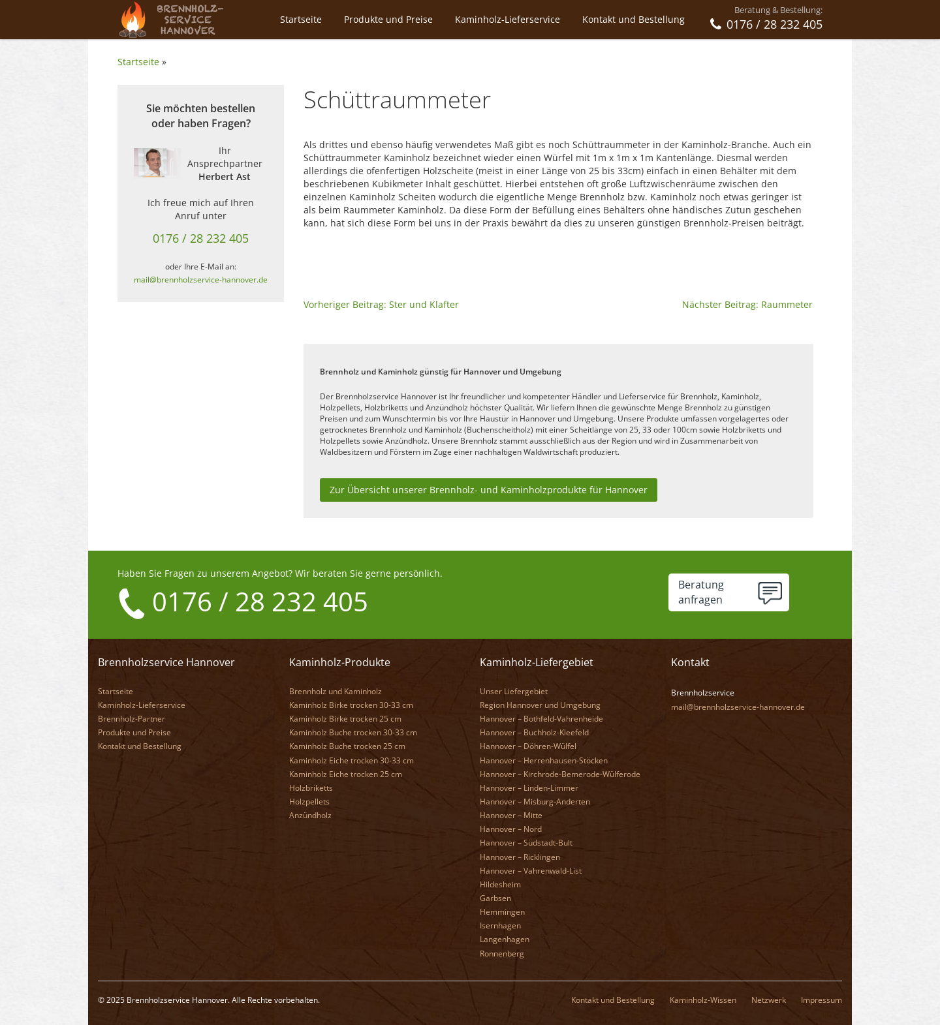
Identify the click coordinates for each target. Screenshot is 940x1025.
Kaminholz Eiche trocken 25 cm (345, 774)
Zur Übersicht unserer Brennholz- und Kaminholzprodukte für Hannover (489, 489)
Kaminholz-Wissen (703, 999)
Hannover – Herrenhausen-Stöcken (544, 760)
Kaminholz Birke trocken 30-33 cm (351, 705)
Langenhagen (504, 939)
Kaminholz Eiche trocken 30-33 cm (351, 760)
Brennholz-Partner (131, 718)
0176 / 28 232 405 (201, 238)
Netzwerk (768, 999)
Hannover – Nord (511, 828)
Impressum (821, 999)
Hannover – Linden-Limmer (529, 787)
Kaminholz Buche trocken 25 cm (347, 746)
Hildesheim (500, 884)
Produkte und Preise (388, 19)
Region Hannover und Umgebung (540, 705)
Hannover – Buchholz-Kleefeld (534, 732)
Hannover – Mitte (511, 815)
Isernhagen (500, 925)
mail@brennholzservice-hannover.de (201, 279)
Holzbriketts (311, 787)
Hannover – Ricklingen (520, 857)
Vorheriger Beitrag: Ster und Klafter (381, 304)
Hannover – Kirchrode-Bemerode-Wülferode (560, 774)
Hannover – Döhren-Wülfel (528, 746)
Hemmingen (502, 911)
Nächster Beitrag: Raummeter (747, 304)
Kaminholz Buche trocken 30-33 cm (353, 732)
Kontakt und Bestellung (633, 19)
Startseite (301, 19)
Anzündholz (310, 815)
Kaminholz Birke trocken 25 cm (345, 718)
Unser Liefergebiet (514, 691)
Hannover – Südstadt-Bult (526, 842)
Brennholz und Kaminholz (335, 691)
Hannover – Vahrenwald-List (531, 870)
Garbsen (495, 898)
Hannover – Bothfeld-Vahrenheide (541, 718)
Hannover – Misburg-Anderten (535, 801)
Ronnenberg (502, 953)
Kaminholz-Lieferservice (507, 19)
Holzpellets (309, 801)
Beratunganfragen (701, 592)
